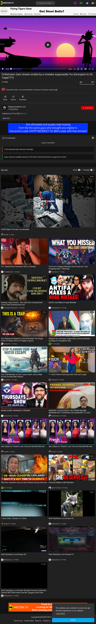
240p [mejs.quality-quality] (89, 69)
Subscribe (87, 108)
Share (6, 97)
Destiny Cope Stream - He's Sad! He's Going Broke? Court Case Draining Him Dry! (22, 303)
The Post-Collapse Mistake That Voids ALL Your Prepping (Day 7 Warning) (68, 267)
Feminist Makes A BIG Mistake (61, 482)
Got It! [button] (73, 620)
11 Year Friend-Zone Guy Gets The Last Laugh (67, 374)
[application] (48, 45)
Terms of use (18, 621)
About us (38, 621)
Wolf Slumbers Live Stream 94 (13, 554)
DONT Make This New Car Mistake (15, 229)
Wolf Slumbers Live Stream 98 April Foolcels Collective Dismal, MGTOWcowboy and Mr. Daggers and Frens (23, 591)
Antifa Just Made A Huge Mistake (62, 302)
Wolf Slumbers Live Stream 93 (61, 518)
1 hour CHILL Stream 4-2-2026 (14, 518)
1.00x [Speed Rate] (74, 69)
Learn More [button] (60, 613)
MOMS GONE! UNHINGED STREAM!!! (15, 410)
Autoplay (86, 170)
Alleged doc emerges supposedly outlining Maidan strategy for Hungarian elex (69, 339)
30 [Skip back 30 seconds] (78, 68)
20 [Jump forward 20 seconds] (81, 68)
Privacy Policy (29, 621)
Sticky (75, 170)
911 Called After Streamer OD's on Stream (18, 266)
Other (25, 113)
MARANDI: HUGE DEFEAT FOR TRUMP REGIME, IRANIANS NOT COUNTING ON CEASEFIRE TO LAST (70, 411)
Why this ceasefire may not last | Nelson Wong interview (24, 482)
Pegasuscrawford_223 (17, 107)
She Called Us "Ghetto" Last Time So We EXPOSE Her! (23, 446)
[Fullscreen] (93, 69)
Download (24, 97)
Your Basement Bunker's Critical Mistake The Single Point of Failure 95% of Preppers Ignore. (22, 339)
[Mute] (85, 69)
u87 (56, 90)
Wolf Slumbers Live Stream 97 (61, 554)
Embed (14, 97)
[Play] (3, 69)
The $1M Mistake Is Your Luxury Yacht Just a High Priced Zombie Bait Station (21, 375)
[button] (87, 3)
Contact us (46, 621)
